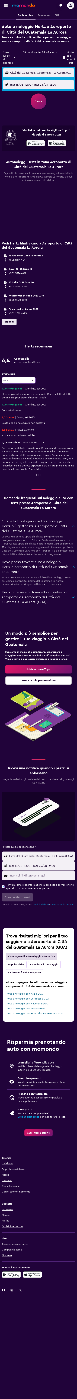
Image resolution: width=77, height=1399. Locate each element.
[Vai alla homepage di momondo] (23, 5)
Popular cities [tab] (16, 964)
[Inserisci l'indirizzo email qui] (41, 875)
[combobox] (10, 58)
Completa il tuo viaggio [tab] (44, 964)
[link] (38, 669)
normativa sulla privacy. (62, 904)
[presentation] (57, 143)
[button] (6, 5)
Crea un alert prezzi (28, 1117)
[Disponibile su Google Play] (35, 143)
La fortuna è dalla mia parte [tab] (24, 972)
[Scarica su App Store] (32, 1274)
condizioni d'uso (41, 904)
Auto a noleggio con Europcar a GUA (28, 999)
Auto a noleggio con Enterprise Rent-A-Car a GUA (35, 1013)
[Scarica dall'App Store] (57, 143)
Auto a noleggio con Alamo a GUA (26, 1008)
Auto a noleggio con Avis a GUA (25, 994)
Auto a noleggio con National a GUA (27, 1003)
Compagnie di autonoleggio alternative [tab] (31, 956)
